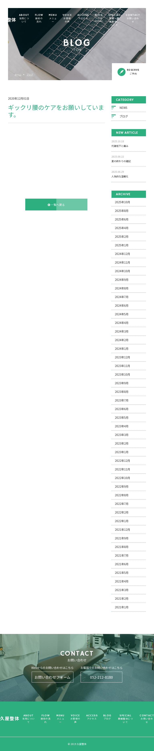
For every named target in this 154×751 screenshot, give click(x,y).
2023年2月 (122, 444)
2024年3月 (122, 332)
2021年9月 (122, 539)
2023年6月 (122, 409)
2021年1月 (122, 607)
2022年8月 (122, 495)
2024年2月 (122, 340)
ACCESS (91, 17)
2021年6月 (122, 564)
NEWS (123, 108)
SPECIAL (122, 20)
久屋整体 (14, 17)
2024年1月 (122, 349)
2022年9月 (122, 487)
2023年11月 (122, 366)
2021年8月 (122, 547)
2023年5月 (122, 418)
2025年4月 (122, 228)
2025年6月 (122, 220)
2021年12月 (122, 530)
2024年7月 (122, 297)
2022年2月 (122, 513)
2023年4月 (122, 427)
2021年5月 (122, 573)
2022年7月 (122, 504)
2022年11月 (122, 470)
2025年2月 (122, 237)
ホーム (18, 75)
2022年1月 (122, 521)
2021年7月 (122, 556)
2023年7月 (122, 401)
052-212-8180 (101, 677)
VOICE (75, 19)
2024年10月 (122, 271)
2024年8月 (122, 289)
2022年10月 (122, 478)
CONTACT (141, 19)
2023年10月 (122, 375)
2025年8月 (122, 211)
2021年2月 (122, 599)
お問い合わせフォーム (52, 677)
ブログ (29, 75)
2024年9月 (122, 280)
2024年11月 (122, 263)
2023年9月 (122, 383)
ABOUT (32, 19)
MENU (61, 19)
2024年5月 (122, 314)
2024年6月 (122, 306)
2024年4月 (122, 323)
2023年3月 (122, 435)
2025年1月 (122, 246)
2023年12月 (122, 358)
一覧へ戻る (56, 205)
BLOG (106, 17)
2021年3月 (122, 590)
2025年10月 (122, 202)
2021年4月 (122, 582)
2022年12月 (122, 461)
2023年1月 (122, 452)
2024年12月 (122, 254)
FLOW (47, 19)
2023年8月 (122, 392)
